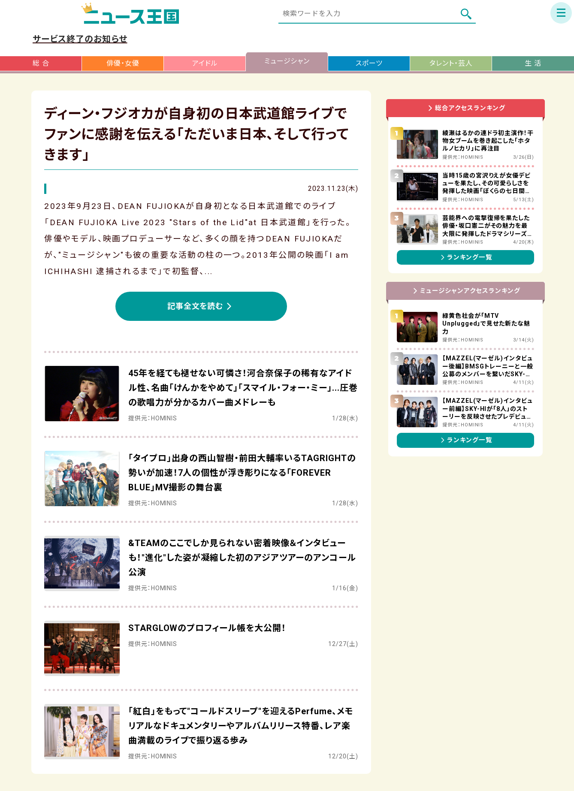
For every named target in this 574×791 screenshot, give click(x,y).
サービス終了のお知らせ (80, 39)
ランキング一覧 (465, 257)
